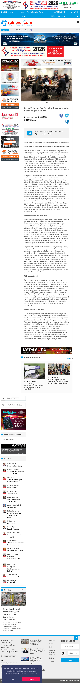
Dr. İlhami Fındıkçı (13, 485)
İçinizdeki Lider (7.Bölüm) (15, 551)
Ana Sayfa (25, 12)
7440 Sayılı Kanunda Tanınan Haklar (13, 500)
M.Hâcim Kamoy (12, 493)
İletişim (23, 16)
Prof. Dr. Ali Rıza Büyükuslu (12, 556)
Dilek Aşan (10, 477)
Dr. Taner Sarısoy (12, 497)
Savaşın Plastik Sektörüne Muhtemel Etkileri (15, 473)
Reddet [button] (12, 679)
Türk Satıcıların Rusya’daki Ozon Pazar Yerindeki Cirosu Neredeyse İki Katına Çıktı (37, 660)
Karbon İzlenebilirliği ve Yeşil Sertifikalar (14, 481)
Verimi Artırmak (12, 488)
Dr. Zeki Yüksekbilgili (14, 505)
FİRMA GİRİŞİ (59, 12)
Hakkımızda (34, 12)
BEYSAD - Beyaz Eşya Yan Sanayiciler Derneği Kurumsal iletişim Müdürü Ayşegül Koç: (58, 381)
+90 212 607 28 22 (8, 656)
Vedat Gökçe (11, 580)
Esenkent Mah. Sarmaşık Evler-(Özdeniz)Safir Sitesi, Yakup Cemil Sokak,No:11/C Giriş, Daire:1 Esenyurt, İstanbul (9, 646)
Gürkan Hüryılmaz (13, 511)
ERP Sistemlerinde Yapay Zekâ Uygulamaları (15, 544)
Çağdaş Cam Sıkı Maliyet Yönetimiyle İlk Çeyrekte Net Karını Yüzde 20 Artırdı (37, 651)
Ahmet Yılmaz (11, 464)
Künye (41, 12)
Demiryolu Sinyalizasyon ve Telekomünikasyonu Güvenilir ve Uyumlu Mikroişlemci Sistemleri (34, 386)
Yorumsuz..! (11, 583)
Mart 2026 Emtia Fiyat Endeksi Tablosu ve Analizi (14, 515)
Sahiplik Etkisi (11, 507)
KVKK (51, 647)
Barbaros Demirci (13, 470)
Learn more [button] (32, 674)
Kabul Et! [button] (31, 679)
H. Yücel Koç (11, 521)
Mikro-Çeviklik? (12, 523)
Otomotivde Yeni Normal (15, 577)
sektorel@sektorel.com (9, 662)
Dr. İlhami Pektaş (12, 491)
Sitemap (52, 661)
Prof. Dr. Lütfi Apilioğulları (11, 566)
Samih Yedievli (12, 575)
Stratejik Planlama (13, 529)
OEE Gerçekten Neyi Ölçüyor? (13, 570)
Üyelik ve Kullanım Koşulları (52, 652)
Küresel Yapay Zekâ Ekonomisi (13, 560)
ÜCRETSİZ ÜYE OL (58, 16)
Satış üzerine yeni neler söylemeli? (14, 536)
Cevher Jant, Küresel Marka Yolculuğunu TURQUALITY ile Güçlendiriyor (11, 613)
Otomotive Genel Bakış (14, 466)
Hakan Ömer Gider (13, 533)
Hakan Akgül (11, 527)
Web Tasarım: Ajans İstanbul (69, 681)
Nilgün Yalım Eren (13, 549)
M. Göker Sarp (12, 541)
